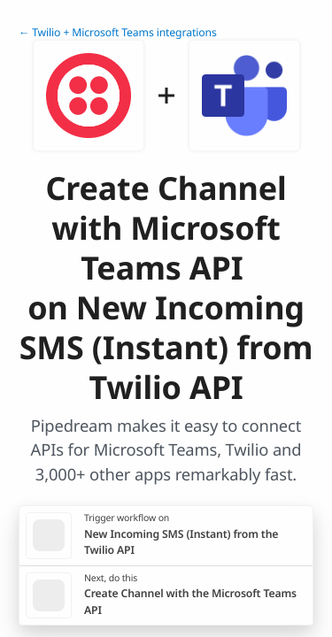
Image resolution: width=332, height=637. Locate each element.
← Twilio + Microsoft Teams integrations (118, 32)
